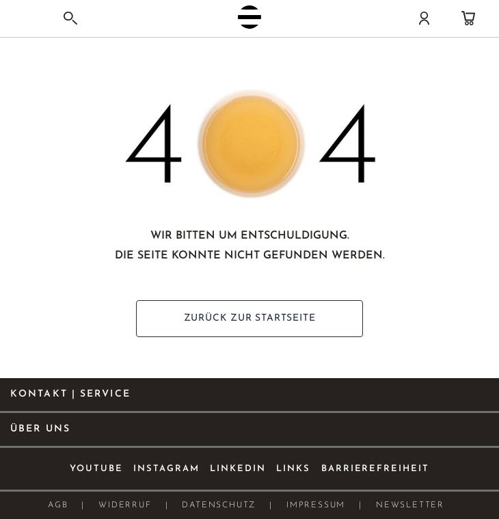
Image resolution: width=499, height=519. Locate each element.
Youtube (96, 468)
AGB (58, 505)
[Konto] (424, 18)
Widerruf (124, 505)
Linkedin (238, 468)
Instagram (166, 468)
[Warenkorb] (468, 18)
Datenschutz (219, 505)
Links (293, 468)
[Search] (70, 18)
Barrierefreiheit (375, 468)
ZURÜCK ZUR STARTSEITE (250, 318)
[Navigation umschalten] (24, 20)
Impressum (315, 505)
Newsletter (410, 505)
